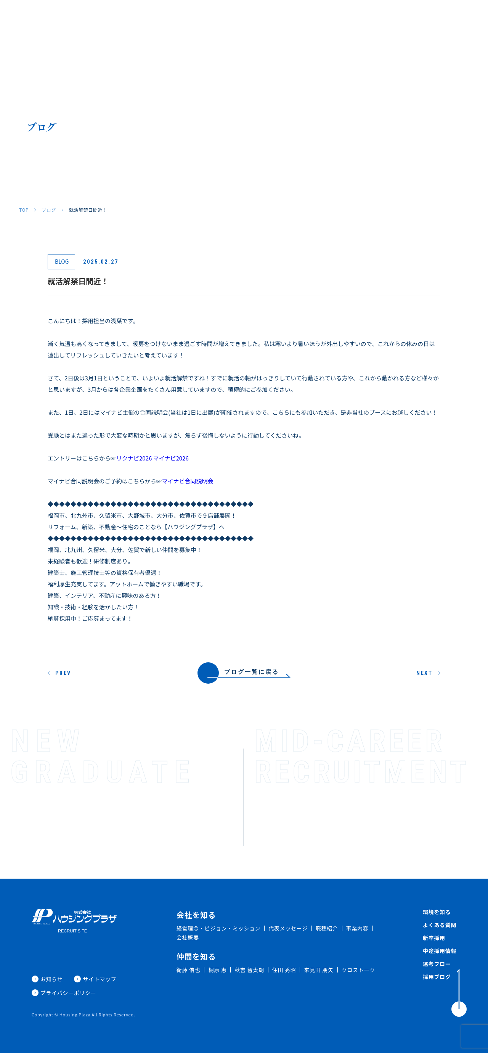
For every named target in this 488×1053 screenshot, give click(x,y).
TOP (24, 210)
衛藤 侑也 (189, 970)
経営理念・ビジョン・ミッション (219, 928)
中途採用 (393, 18)
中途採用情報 (439, 951)
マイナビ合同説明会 (188, 481)
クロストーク (358, 970)
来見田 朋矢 (318, 970)
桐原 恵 (217, 970)
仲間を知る (248, 18)
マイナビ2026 (171, 458)
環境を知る (285, 18)
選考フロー (437, 964)
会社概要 (188, 937)
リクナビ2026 (134, 458)
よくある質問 (325, 18)
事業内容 (357, 928)
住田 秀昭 (284, 970)
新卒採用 (361, 18)
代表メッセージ (288, 928)
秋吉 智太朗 (249, 970)
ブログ (49, 210)
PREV (63, 673)
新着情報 (425, 18)
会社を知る (179, 18)
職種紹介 (214, 18)
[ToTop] (459, 993)
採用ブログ (459, 18)
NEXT (424, 673)
